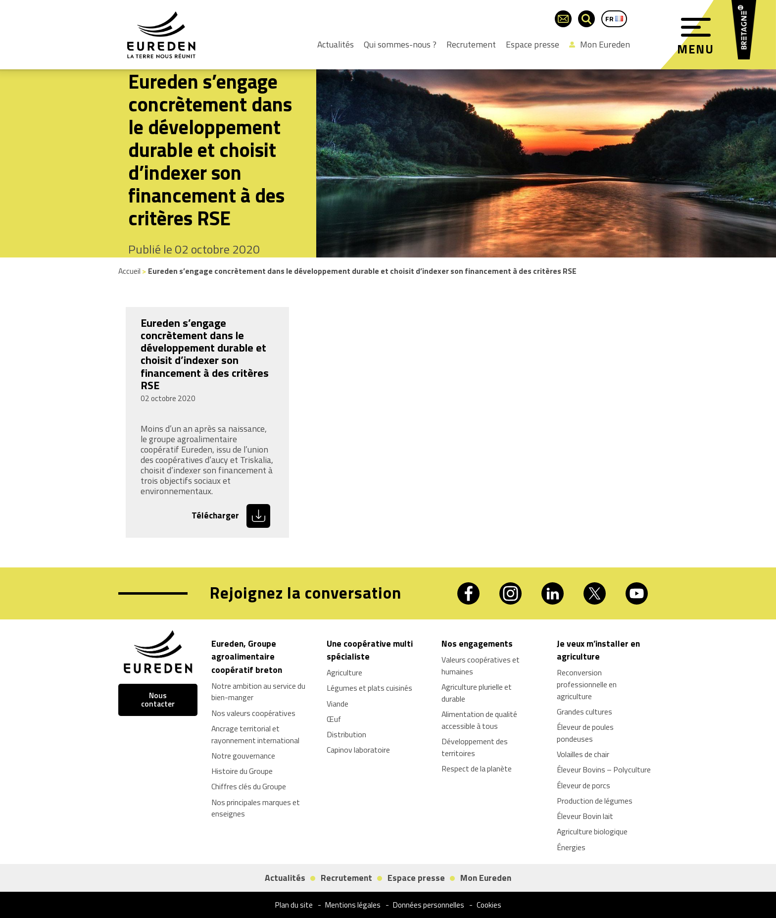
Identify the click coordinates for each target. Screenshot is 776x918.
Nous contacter (158, 700)
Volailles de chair (583, 754)
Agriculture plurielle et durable (476, 693)
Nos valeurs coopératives (253, 713)
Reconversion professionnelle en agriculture (587, 684)
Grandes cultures (584, 711)
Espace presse (532, 44)
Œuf (334, 719)
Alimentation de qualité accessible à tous (479, 720)
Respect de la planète (476, 768)
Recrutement (471, 44)
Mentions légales (353, 905)
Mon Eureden (599, 44)
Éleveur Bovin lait (585, 816)
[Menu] (696, 27)
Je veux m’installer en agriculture (598, 650)
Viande (337, 704)
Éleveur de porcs (583, 785)
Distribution (346, 734)
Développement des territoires (474, 747)
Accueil (129, 271)
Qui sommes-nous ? (400, 44)
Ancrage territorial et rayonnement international (255, 734)
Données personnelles (428, 905)
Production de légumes (594, 801)
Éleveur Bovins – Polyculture (604, 769)
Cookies (489, 905)
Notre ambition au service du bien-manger (258, 692)
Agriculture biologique (592, 831)
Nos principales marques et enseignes (255, 808)
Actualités (335, 44)
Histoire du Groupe (242, 771)
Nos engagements (477, 643)
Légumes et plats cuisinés (369, 688)
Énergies (571, 847)
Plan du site (294, 905)
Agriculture (344, 672)
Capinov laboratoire (358, 750)
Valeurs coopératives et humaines (480, 665)
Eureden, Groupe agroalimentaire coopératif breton (246, 656)
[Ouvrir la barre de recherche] (586, 18)
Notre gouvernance (243, 756)
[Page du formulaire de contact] (563, 18)
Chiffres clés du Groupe (248, 786)
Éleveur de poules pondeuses (585, 733)
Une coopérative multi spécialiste (370, 650)
